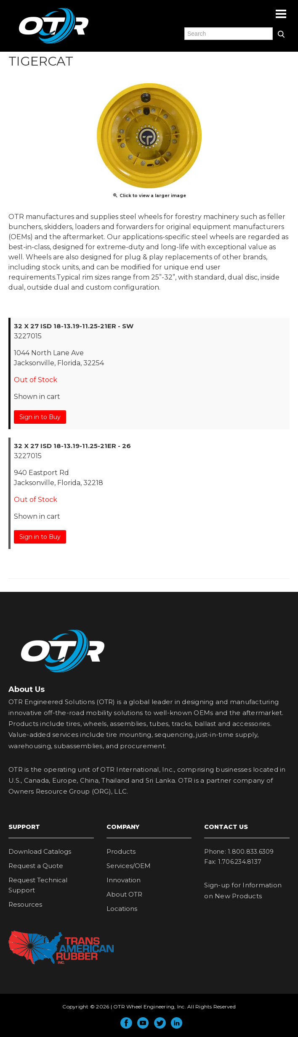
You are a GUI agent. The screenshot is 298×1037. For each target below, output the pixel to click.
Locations (121, 909)
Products (121, 851)
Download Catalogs (39, 851)
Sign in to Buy (40, 417)
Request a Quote (35, 866)
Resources (25, 904)
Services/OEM (128, 866)
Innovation (123, 880)
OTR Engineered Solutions (53, 43)
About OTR (124, 894)
